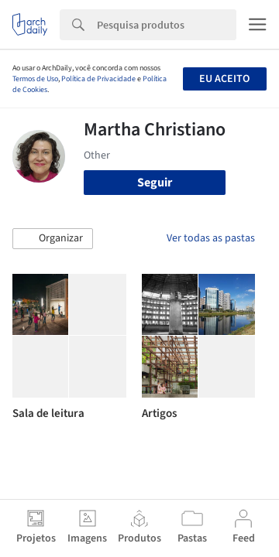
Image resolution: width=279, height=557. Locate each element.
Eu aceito (224, 79)
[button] (52, 239)
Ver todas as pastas (211, 238)
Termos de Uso (35, 78)
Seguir (154, 182)
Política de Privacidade (98, 78)
